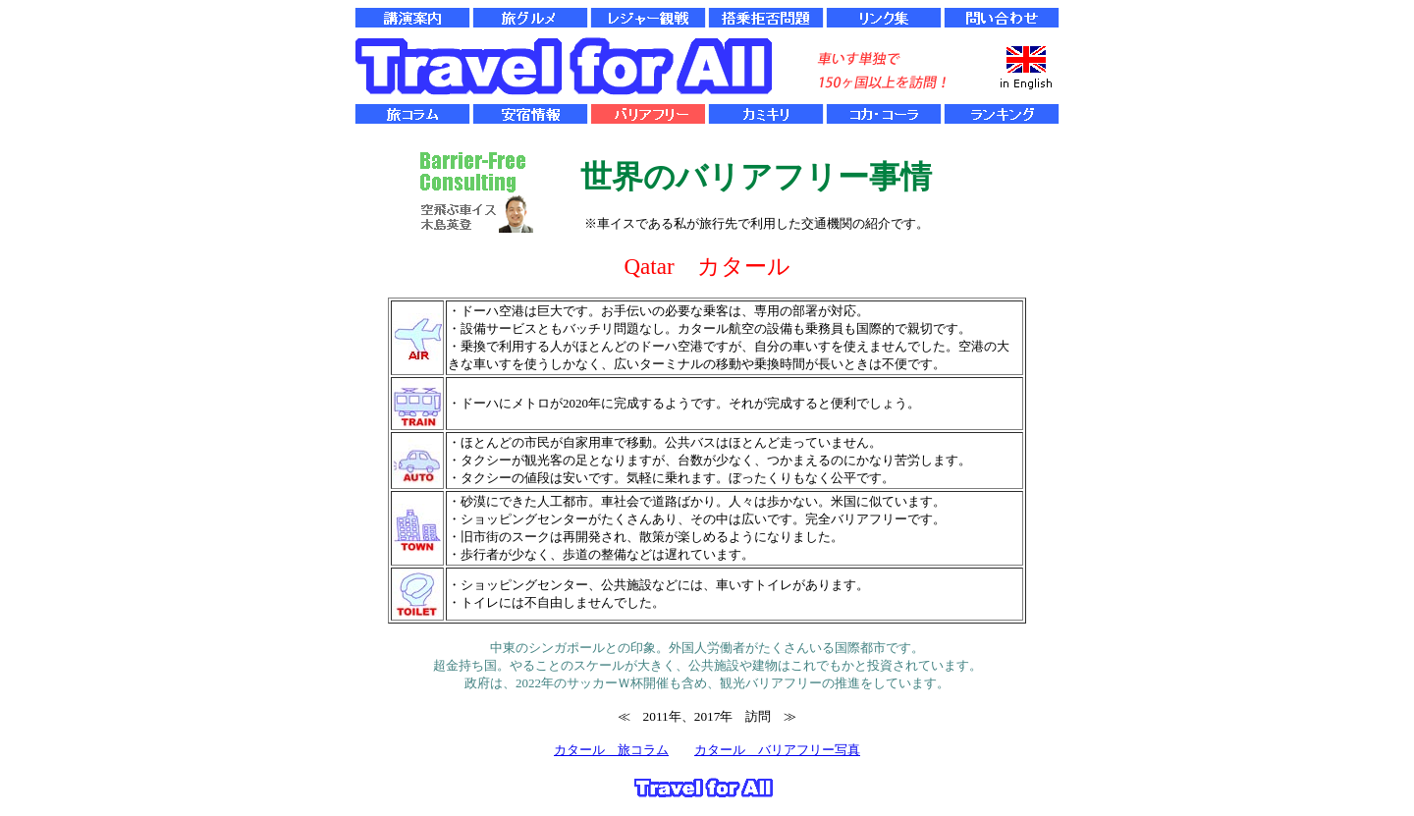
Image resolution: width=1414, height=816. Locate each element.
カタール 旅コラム (611, 749)
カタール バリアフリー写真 (777, 749)
